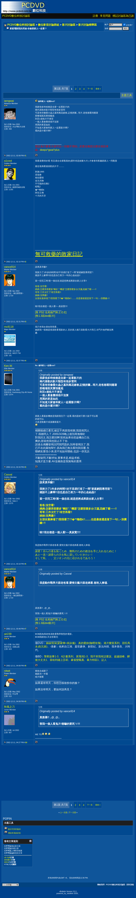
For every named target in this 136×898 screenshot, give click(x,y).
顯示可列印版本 (14, 829)
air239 (7, 634)
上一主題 (63, 812)
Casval (8, 474)
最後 (98, 89)
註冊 (95, 15)
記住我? (127, 25)
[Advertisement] (68, 55)
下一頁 (90, 89)
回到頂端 (130, 885)
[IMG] (6, 862)
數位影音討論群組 (48, 24)
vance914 (9, 266)
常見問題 (105, 15)
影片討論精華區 (87, 24)
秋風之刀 (9, 706)
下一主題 (72, 812)
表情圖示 (7, 860)
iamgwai (9, 100)
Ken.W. (8, 365)
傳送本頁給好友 (14, 833)
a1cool (8, 160)
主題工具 (126, 95)
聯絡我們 (101, 885)
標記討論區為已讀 (123, 15)
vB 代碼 (7, 857)
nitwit (7, 670)
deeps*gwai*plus (49, 149)
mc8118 (9, 326)
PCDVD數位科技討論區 (16, 15)
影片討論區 (68, 24)
